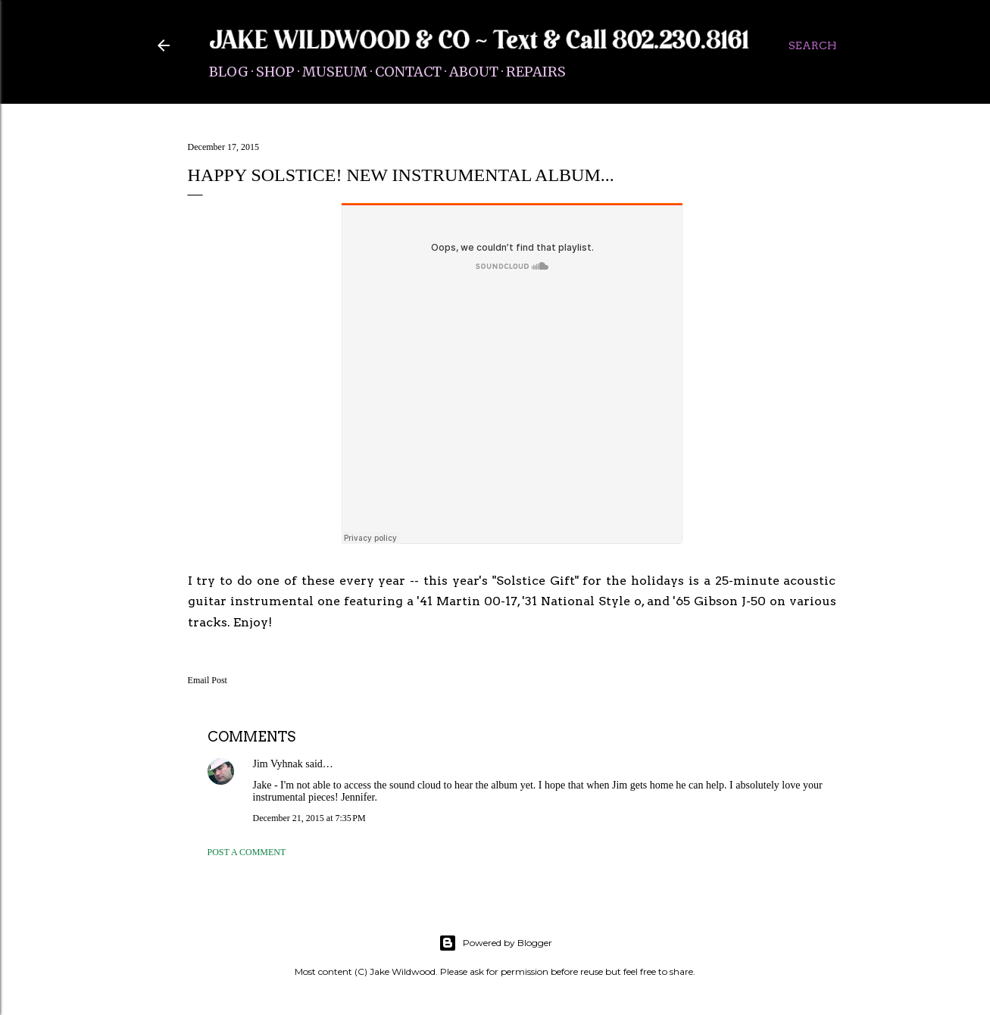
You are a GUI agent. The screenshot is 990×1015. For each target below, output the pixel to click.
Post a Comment (247, 852)
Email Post (207, 680)
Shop (275, 71)
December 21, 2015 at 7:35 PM (309, 818)
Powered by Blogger (495, 943)
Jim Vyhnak (278, 764)
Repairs (536, 71)
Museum (334, 71)
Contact (408, 71)
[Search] (812, 45)
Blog (228, 71)
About (473, 71)
